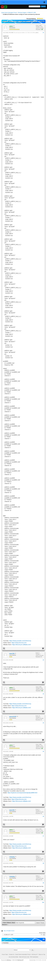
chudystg (12, 857)
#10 (43, 902)
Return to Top (42, 954)
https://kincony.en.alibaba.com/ (21, 644)
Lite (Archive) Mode (13, 957)
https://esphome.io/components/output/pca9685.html (22, 792)
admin (37, 32)
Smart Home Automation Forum (9, 12)
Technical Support (22, 12)
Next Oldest (7, 922)
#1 (43, 32)
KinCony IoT (21, 960)
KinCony (9, 960)
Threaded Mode (42, 21)
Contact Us (11, 954)
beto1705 (11, 653)
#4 (43, 722)
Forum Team (5, 954)
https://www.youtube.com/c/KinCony (20, 640)
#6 (43, 816)
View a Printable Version (9, 930)
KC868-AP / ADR (31, 12)
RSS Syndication (34, 957)
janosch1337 (12, 716)
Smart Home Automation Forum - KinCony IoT (26, 954)
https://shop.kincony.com (19, 642)
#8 (43, 863)
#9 (43, 882)
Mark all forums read (24, 957)
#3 (43, 693)
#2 (43, 659)
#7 (43, 836)
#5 (43, 751)
